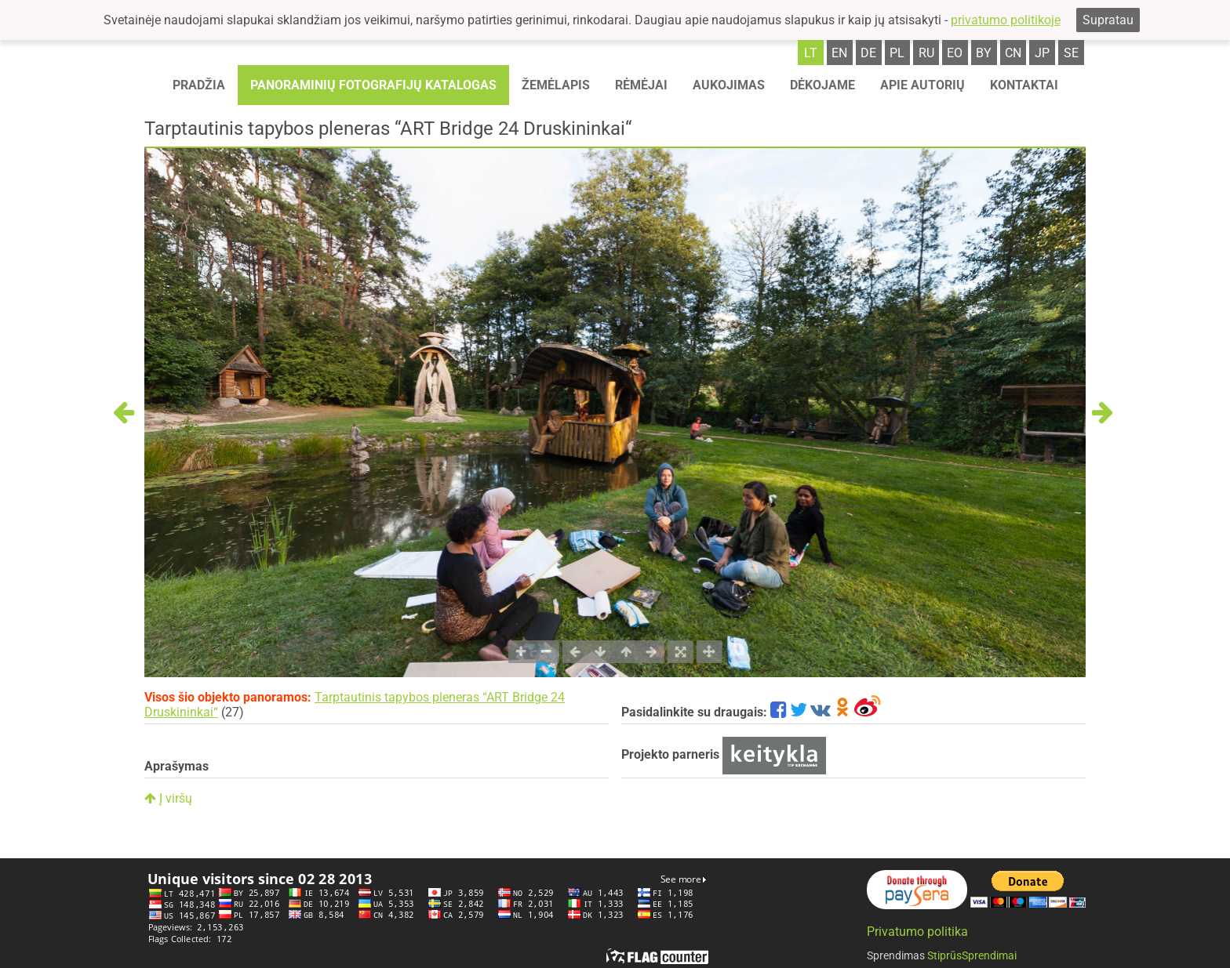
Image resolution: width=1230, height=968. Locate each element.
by (984, 52)
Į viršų (168, 798)
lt (810, 52)
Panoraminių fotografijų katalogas (373, 85)
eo (955, 52)
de (868, 52)
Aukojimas (729, 85)
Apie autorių (922, 85)
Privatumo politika (917, 931)
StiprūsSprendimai (972, 955)
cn (1013, 52)
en (839, 52)
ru (926, 52)
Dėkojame (822, 85)
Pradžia (199, 85)
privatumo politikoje (1006, 20)
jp (1042, 52)
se (1071, 52)
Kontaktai (1024, 85)
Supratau (1108, 20)
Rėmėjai (641, 85)
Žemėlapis (556, 85)
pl (897, 52)
